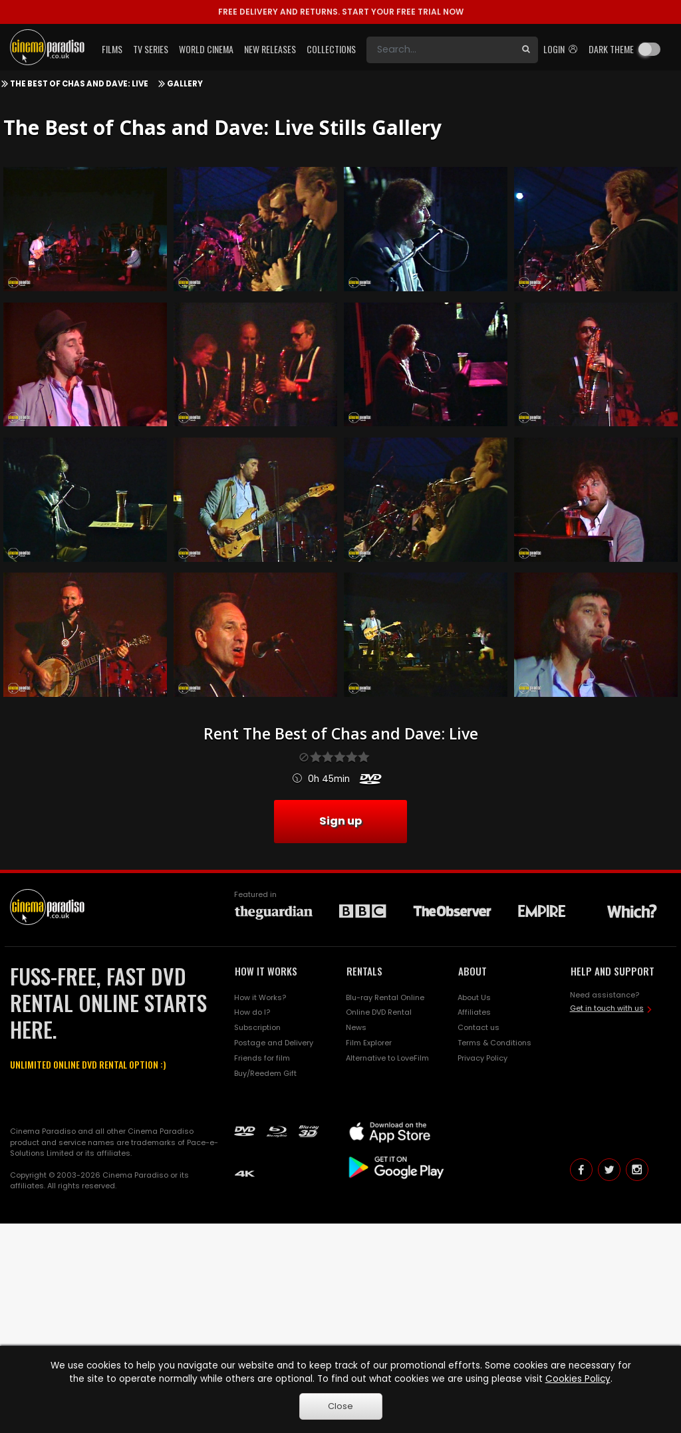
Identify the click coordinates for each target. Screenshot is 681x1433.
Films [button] (112, 49)
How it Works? (260, 997)
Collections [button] (331, 49)
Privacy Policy (482, 1058)
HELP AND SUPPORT (612, 971)
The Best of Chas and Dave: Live (79, 83)
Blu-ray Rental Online (385, 997)
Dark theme (611, 49)
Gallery (185, 83)
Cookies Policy (578, 1378)
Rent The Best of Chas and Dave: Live (341, 733)
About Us (474, 997)
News (356, 1027)
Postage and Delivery (273, 1042)
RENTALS (364, 971)
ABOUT (472, 971)
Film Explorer (369, 1042)
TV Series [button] (150, 49)
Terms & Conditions (494, 1042)
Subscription (257, 1027)
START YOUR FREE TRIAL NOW (341, 11)
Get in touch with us (607, 1008)
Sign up (340, 821)
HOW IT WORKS (266, 971)
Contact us (478, 1027)
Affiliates (474, 1012)
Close (340, 1406)
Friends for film (262, 1058)
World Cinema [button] (206, 49)
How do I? (252, 1012)
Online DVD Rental (379, 1012)
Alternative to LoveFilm (387, 1058)
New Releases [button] (270, 49)
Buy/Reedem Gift (265, 1073)
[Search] (440, 50)
